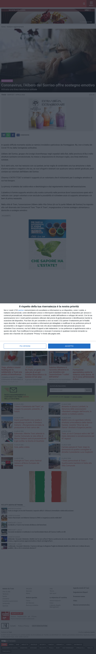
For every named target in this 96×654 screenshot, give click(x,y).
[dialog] (48, 327)
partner (21, 310)
